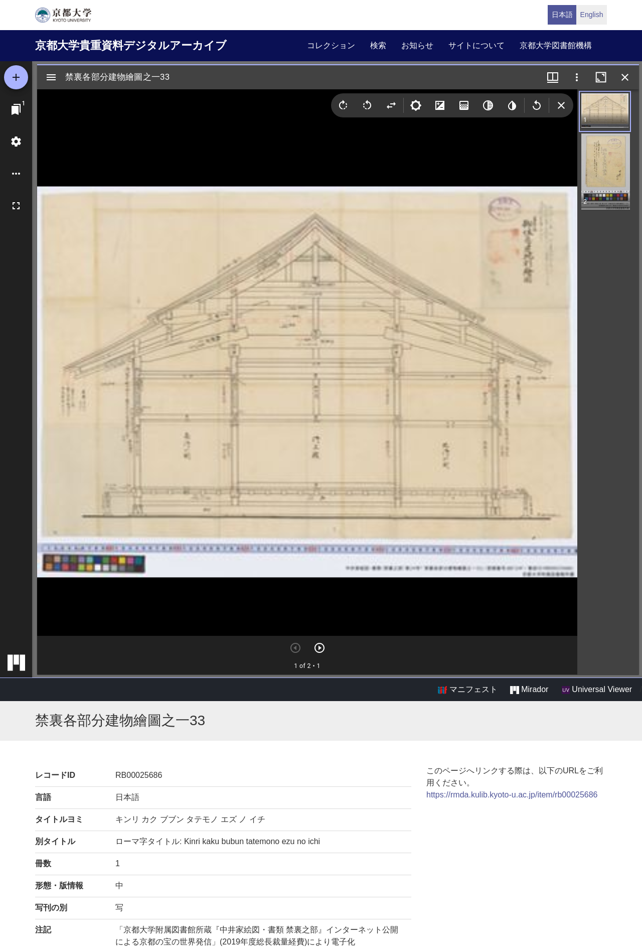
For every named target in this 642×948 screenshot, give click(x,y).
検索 (378, 45)
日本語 (562, 15)
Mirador (529, 689)
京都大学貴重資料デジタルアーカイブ (131, 45)
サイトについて (476, 45)
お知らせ (417, 45)
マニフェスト (467, 689)
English (591, 15)
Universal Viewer (597, 689)
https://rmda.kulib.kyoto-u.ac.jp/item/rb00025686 (512, 794)
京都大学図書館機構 (556, 45)
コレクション (331, 45)
